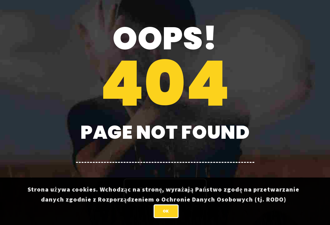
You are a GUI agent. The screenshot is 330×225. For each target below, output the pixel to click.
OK (166, 211)
